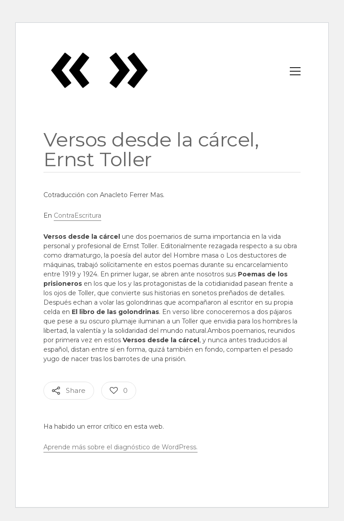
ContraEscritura (77, 215)
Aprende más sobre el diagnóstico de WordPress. (120, 447)
